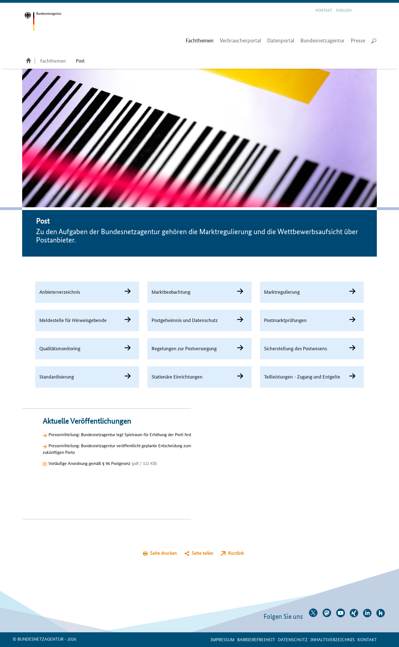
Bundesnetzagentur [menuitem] (322, 40)
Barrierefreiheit (256, 639)
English (344, 10)
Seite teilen (202, 553)
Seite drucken (163, 553)
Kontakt (324, 10)
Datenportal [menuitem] (280, 40)
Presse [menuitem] (358, 40)
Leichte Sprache (359, 10)
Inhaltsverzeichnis (332, 639)
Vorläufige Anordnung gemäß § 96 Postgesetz (102, 463)
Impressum (222, 639)
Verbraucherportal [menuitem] (240, 40)
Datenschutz (293, 639)
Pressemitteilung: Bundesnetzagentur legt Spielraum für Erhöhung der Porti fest (119, 434)
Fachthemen (53, 60)
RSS (374, 10)
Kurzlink (236, 553)
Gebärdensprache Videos (366, 10)
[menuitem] (200, 40)
